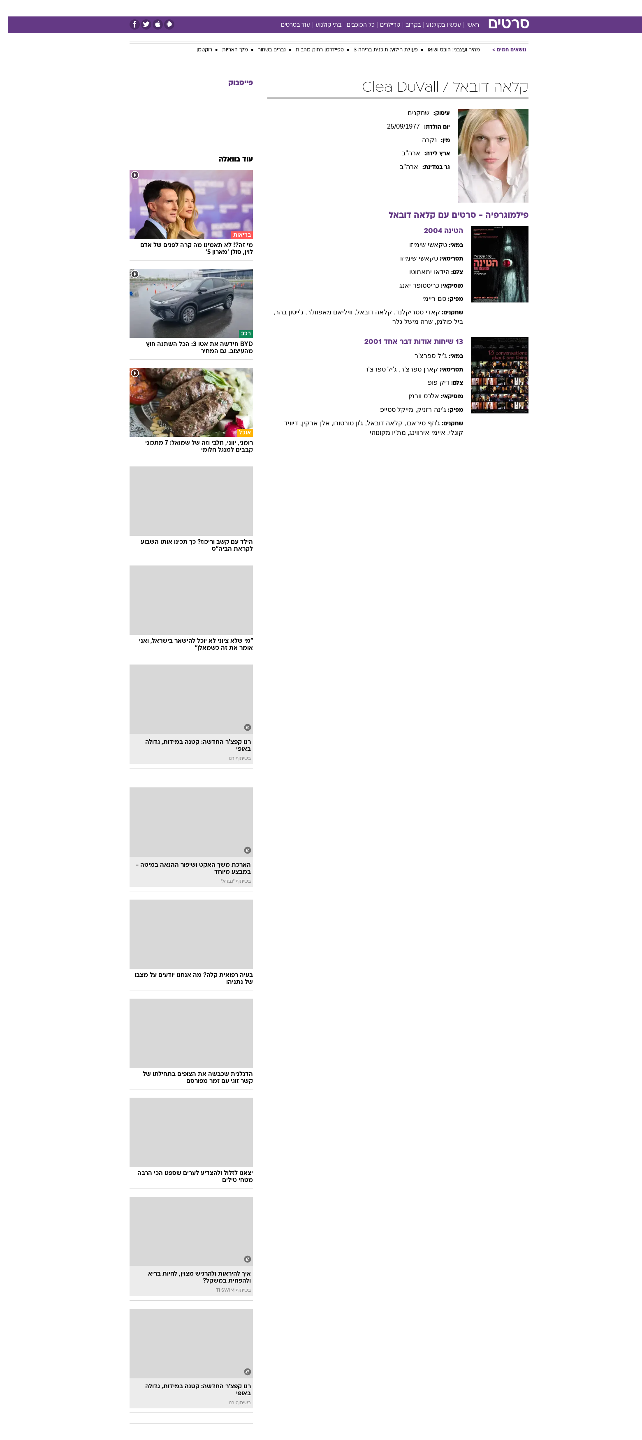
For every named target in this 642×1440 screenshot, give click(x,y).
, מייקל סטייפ (390, 409)
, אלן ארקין (309, 423)
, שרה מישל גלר (407, 321)
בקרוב (405, 25)
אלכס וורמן (416, 395)
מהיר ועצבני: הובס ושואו (446, 50)
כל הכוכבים (353, 25)
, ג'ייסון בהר (283, 312)
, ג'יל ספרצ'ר (375, 369)
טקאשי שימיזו (420, 244)
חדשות (466, 8)
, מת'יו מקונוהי (381, 432)
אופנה (227, 8)
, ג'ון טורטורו (342, 423)
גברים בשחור (264, 50)
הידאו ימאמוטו (421, 271)
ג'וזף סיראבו (415, 423)
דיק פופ (430, 382)
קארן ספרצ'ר (411, 369)
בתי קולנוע (321, 25)
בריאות (316, 8)
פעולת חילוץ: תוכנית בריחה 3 (378, 50)
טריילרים (382, 25)
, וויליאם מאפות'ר (323, 312)
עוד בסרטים (287, 25)
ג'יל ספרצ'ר (423, 355)
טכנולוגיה (257, 8)
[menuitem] (461, 8)
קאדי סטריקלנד (410, 312)
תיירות (288, 8)
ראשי (465, 25)
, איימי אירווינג (421, 432)
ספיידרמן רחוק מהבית (312, 50)
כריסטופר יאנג (411, 285)
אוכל (342, 8)
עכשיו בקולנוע (435, 25)
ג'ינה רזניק (423, 409)
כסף (363, 8)
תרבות (412, 8)
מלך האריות (227, 50)
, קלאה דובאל (368, 312)
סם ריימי (426, 298)
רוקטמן (196, 50)
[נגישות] (11, 8)
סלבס (386, 8)
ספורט (439, 8)
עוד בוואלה (228, 159)
